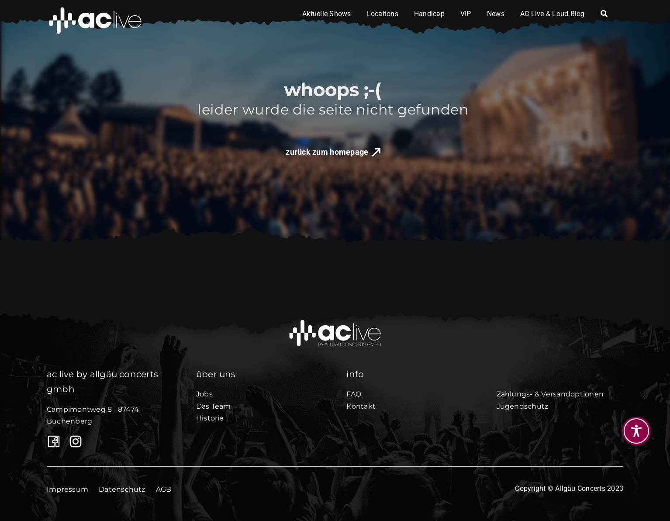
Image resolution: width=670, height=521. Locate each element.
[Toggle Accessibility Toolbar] (636, 431)
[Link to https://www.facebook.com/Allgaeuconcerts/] (52, 441)
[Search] (604, 14)
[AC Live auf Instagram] (74, 441)
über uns (216, 374)
